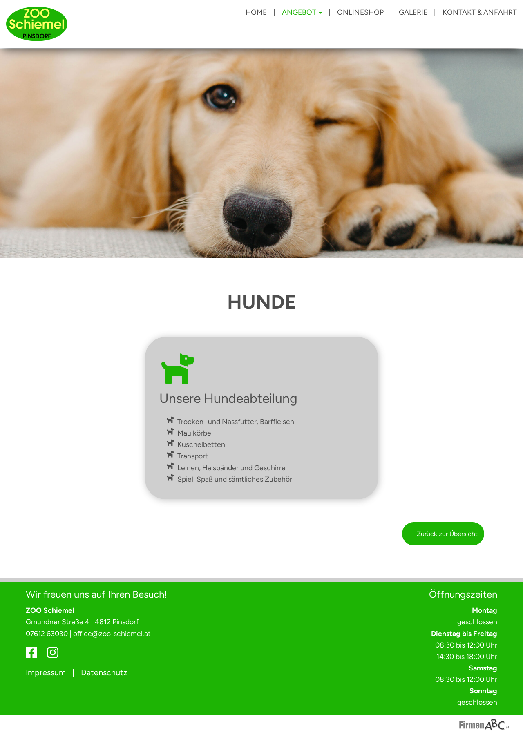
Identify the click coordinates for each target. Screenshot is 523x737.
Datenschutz (104, 672)
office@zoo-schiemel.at (112, 633)
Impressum (46, 672)
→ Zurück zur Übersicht (443, 534)
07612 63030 (47, 633)
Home (256, 12)
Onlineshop (360, 12)
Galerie (413, 12)
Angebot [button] (302, 12)
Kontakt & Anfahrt (480, 12)
